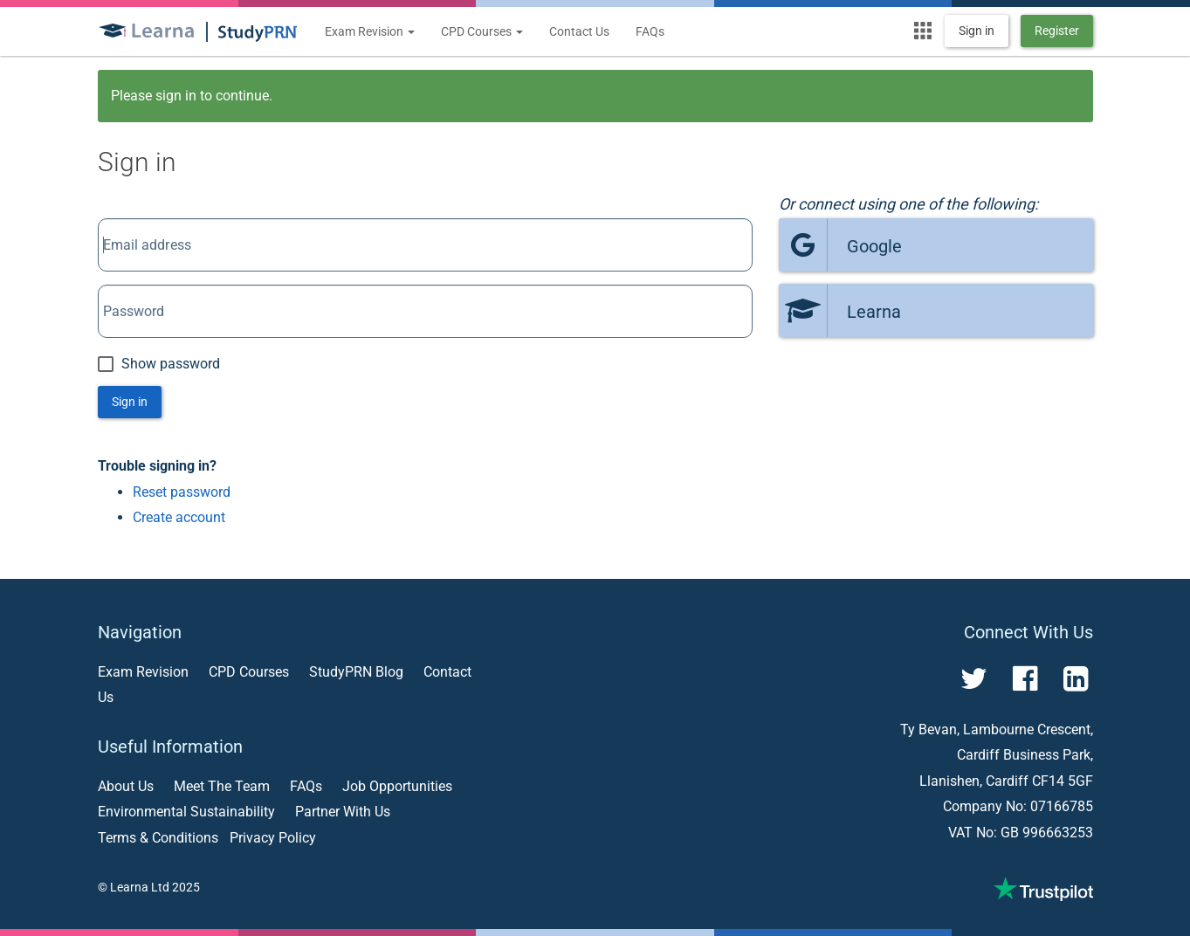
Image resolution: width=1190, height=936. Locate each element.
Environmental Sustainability (186, 811)
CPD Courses (482, 31)
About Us (126, 786)
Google (840, 245)
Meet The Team (222, 786)
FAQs (650, 31)
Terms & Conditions (158, 837)
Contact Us (579, 31)
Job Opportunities (397, 786)
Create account (179, 517)
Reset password (181, 492)
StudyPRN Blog (356, 672)
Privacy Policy (273, 837)
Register (1057, 31)
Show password (159, 363)
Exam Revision (370, 31)
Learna (840, 310)
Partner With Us (342, 811)
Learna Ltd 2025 (155, 887)
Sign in (976, 31)
